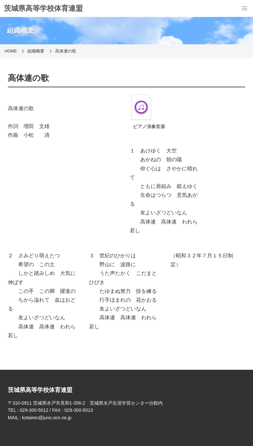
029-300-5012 (34, 410)
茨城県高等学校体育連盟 (43, 8)
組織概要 (35, 51)
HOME (11, 51)
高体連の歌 (65, 51)
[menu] (244, 8)
